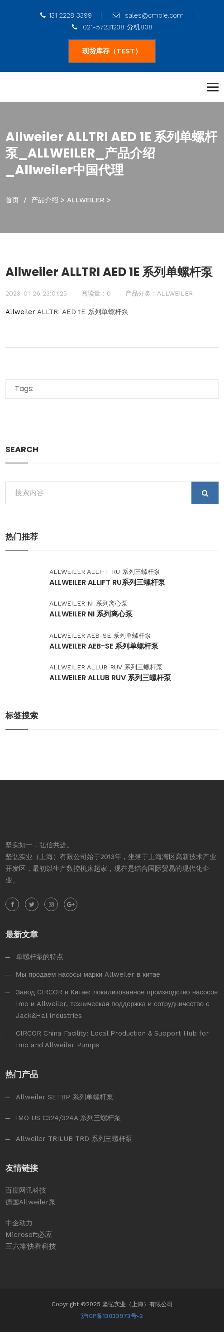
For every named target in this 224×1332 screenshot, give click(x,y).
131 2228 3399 (66, 15)
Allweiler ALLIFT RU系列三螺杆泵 (107, 582)
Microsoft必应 (28, 1234)
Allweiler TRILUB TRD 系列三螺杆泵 (74, 1139)
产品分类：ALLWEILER (159, 293)
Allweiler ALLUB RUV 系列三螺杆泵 (110, 678)
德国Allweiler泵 (30, 1202)
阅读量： (96, 293)
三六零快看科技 (30, 1246)
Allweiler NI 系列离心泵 (91, 614)
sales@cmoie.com (148, 15)
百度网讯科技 (25, 1190)
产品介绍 (44, 200)
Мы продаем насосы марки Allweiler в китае (88, 974)
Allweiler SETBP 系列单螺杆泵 (64, 1097)
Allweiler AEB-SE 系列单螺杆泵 (103, 646)
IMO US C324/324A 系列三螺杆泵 (68, 1118)
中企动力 (19, 1223)
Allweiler (20, 312)
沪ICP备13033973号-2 (112, 1316)
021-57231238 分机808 (112, 27)
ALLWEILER (86, 200)
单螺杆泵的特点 (39, 957)
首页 (12, 200)
